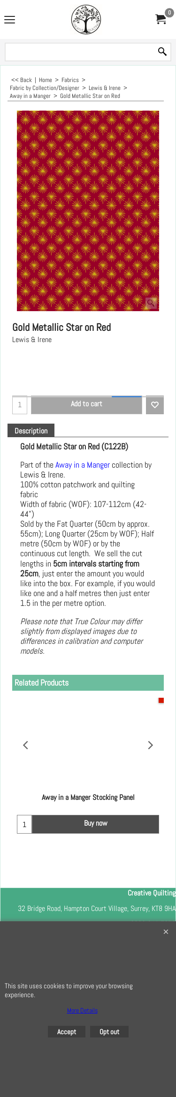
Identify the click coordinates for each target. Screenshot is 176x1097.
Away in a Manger (83, 465)
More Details (82, 1010)
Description (31, 431)
